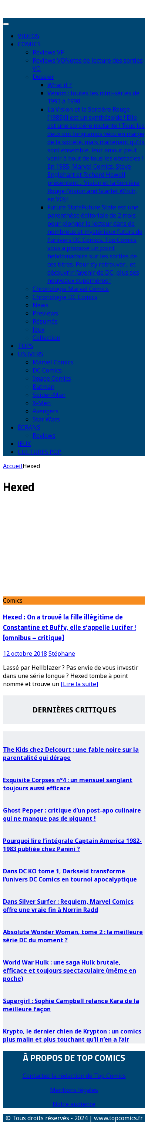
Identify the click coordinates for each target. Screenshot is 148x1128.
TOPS (25, 346)
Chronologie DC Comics (65, 297)
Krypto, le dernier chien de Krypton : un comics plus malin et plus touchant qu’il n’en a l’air (72, 1035)
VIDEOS (28, 36)
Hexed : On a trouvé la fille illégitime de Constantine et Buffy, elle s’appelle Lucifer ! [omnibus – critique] (69, 627)
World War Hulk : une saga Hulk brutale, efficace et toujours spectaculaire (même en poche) (69, 970)
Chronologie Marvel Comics (71, 289)
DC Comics (47, 370)
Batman (43, 387)
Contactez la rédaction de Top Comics (74, 1076)
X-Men (42, 403)
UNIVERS (30, 354)
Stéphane (61, 653)
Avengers (45, 411)
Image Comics (52, 378)
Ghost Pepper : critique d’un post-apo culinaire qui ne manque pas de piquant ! (72, 814)
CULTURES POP (39, 452)
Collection (46, 338)
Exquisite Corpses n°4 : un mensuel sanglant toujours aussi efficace (67, 784)
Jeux (38, 329)
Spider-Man (49, 395)
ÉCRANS (29, 427)
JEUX (24, 444)
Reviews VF (48, 52)
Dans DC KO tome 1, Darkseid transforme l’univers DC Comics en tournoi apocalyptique (70, 875)
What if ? (59, 85)
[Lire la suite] (79, 684)
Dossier (43, 77)
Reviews (44, 435)
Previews (45, 313)
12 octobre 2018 (25, 653)
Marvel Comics (53, 362)
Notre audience (74, 1104)
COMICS (29, 44)
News (40, 305)
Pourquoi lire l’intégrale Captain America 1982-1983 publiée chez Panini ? (72, 845)
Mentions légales (74, 1090)
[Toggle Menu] (6, 24)
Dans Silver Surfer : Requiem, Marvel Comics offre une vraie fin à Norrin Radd (68, 905)
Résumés (45, 321)
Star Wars (46, 419)
